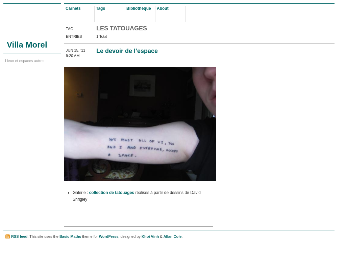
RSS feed (19, 236)
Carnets (73, 8)
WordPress (109, 236)
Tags (100, 8)
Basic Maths (70, 236)
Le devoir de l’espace (127, 51)
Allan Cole (173, 236)
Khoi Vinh (150, 236)
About (163, 8)
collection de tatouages (111, 192)
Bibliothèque (138, 8)
